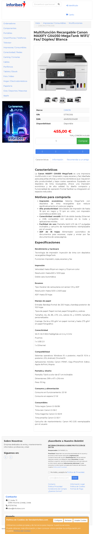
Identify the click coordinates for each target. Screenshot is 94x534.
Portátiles (7, 33)
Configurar (58, 520)
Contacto (51, 484)
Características (42, 160)
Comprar (83, 141)
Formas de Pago (76, 489)
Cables (6, 62)
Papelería (7, 86)
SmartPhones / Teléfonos (14, 38)
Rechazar (68, 520)
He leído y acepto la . (67, 472)
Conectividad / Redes (12, 52)
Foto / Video (8, 76)
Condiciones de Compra (57, 489)
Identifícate (72, 5)
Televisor (7, 43)
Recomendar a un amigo (78, 160)
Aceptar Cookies (80, 520)
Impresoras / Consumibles (14, 47)
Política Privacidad (55, 487)
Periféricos (8, 67)
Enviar (75, 478)
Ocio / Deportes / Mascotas (15, 91)
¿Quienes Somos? (55, 491)
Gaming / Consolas (11, 57)
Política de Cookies (22, 531)
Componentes (9, 28)
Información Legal (77, 484)
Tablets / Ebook (10, 71)
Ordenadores (9, 23)
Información (57, 160)
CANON (67, 110)
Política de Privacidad (60, 467)
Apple (6, 96)
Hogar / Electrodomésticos (15, 81)
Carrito (70, 15)
